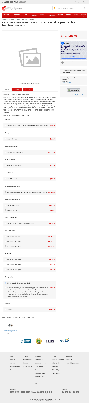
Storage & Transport (42, 15)
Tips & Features (39, 366)
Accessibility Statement (72, 363)
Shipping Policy (56, 363)
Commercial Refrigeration (16, 15)
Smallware (34, 15)
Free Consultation (27, 359)
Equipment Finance (40, 373)
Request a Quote (27, 366)
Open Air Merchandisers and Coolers (10, 331)
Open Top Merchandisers (28, 19)
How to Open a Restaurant (42, 380)
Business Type (83, 15)
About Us (12, 359)
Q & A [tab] (27, 89)
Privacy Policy (55, 366)
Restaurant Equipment (6, 15)
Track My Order (56, 373)
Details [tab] (7, 89)
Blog (36, 370)
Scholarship (13, 370)
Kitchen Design (27, 363)
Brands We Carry (39, 376)
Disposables (51, 15)
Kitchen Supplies (76, 15)
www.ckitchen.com (40, 400)
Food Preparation (26, 15)
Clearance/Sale (39, 359)
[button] (23, 2)
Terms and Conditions (58, 359)
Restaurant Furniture (60, 15)
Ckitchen (4, 19)
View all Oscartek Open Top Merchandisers (73, 95)
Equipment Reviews (40, 363)
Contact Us (69, 359)
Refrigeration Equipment (14, 19)
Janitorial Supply (68, 15)
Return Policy (55, 370)
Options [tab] (17, 89)
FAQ (36, 383)
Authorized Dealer (15, 366)
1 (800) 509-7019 (10, 2)
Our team (12, 363)
